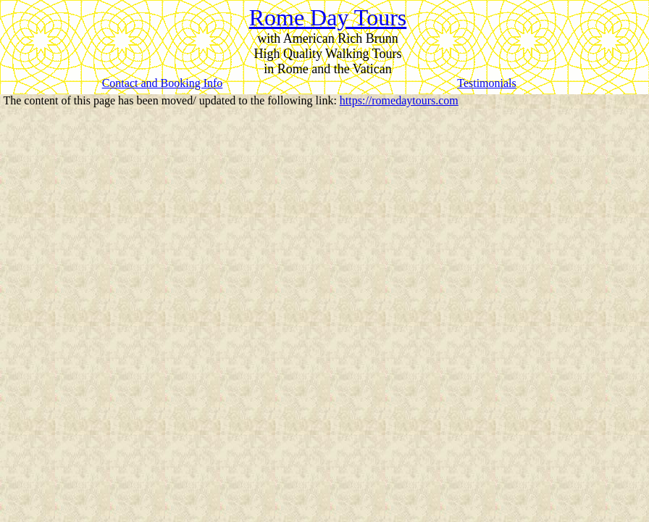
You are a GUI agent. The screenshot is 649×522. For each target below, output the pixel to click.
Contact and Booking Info (162, 83)
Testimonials (486, 83)
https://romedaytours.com (399, 100)
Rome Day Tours (328, 17)
